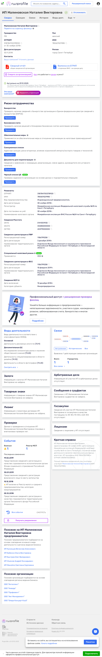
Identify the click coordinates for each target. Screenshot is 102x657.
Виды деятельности (17, 331)
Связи (58, 331)
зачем (53, 74)
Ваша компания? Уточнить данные (19, 60)
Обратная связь (59, 623)
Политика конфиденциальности (62, 628)
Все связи (58, 367)
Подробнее (51, 309)
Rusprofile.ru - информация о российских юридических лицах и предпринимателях (17, 4)
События (9, 441)
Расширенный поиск (81, 3)
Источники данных (35, 623)
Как (35, 74)
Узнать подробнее (49, 643)
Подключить (91, 653)
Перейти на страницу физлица (18, 29)
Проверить (10, 154)
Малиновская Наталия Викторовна (76, 464)
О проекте (31, 620)
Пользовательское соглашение (37, 628)
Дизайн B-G (56, 631)
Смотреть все (10, 368)
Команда (56, 620)
